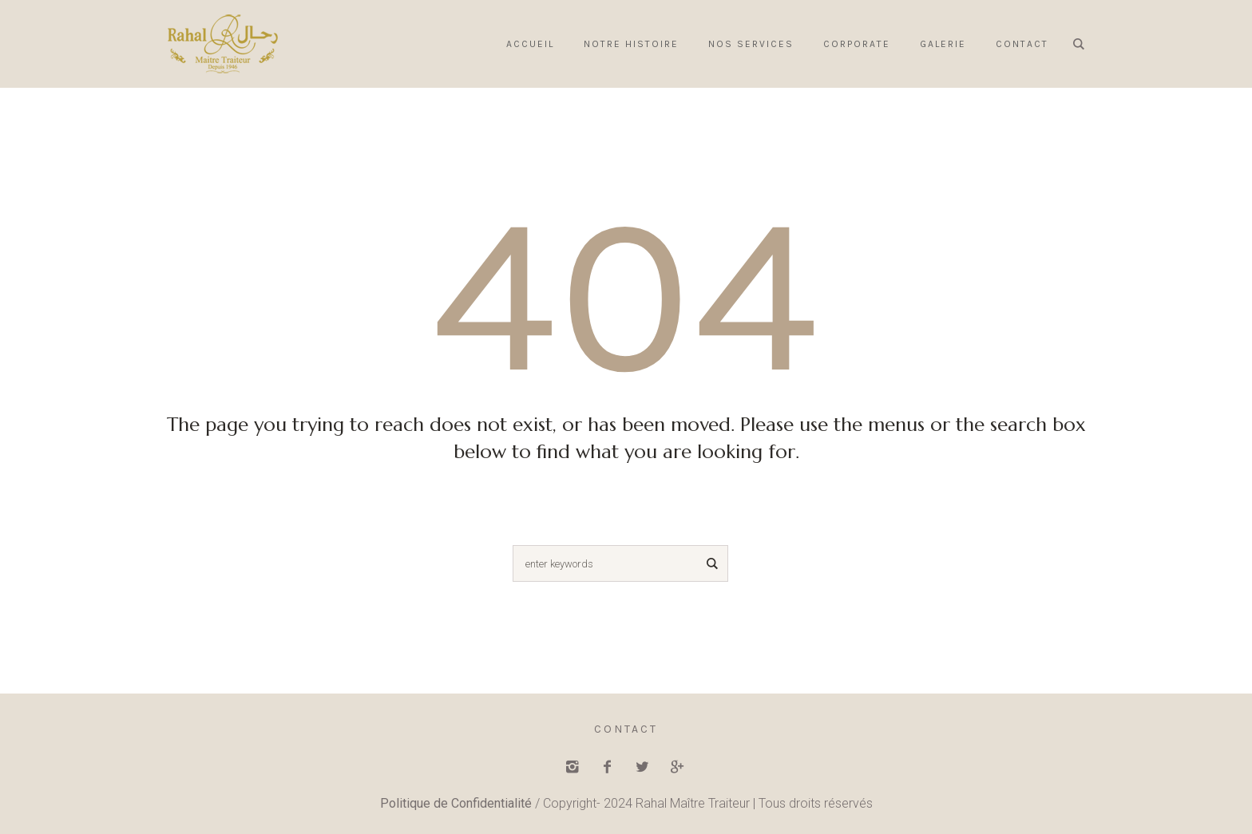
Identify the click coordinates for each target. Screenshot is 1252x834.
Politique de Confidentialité (456, 803)
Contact (626, 729)
